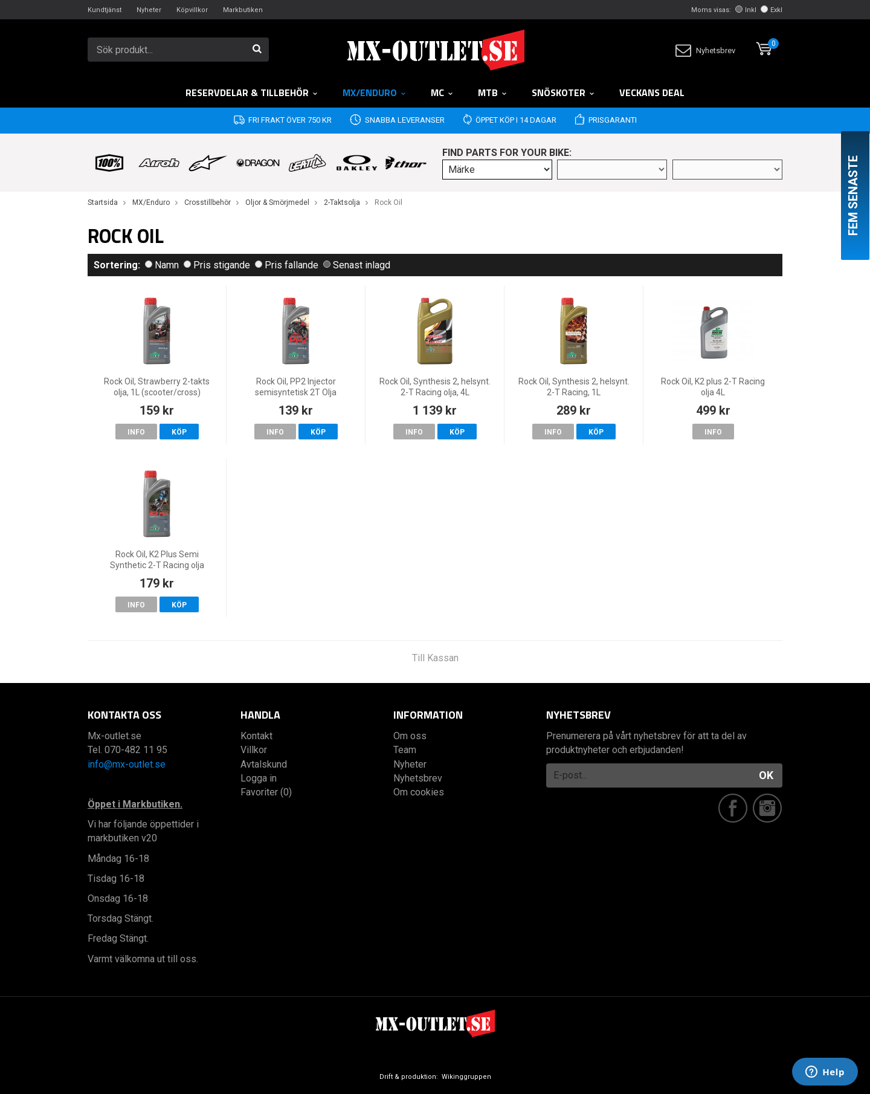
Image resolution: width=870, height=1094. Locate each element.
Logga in (258, 778)
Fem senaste (853, 195)
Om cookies (418, 792)
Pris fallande (286, 265)
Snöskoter (563, 92)
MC (442, 92)
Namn (162, 265)
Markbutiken (243, 10)
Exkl (771, 10)
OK (766, 775)
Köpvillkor (192, 10)
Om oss (410, 736)
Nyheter (149, 10)
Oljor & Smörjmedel (277, 202)
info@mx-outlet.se (127, 764)
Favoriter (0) (266, 792)
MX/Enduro (375, 92)
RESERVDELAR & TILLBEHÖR (251, 92)
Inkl (745, 10)
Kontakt (256, 736)
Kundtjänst (104, 10)
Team (404, 750)
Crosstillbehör (207, 202)
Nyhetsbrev (705, 50)
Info (136, 432)
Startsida (103, 202)
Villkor (253, 750)
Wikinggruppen (466, 1077)
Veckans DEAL (652, 92)
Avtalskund (263, 764)
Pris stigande (217, 265)
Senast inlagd (356, 265)
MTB (492, 92)
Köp (179, 432)
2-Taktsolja (342, 202)
